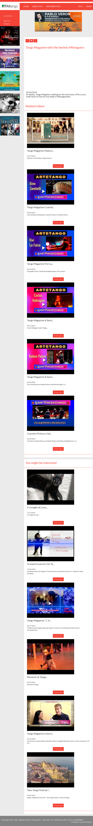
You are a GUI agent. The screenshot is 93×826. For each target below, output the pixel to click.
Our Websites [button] (53, 6)
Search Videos (6, 22)
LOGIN (89, 6)
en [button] (80, 6)
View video (58, 166)
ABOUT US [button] (37, 6)
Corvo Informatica (85, 822)
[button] (50, 130)
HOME (26, 6)
